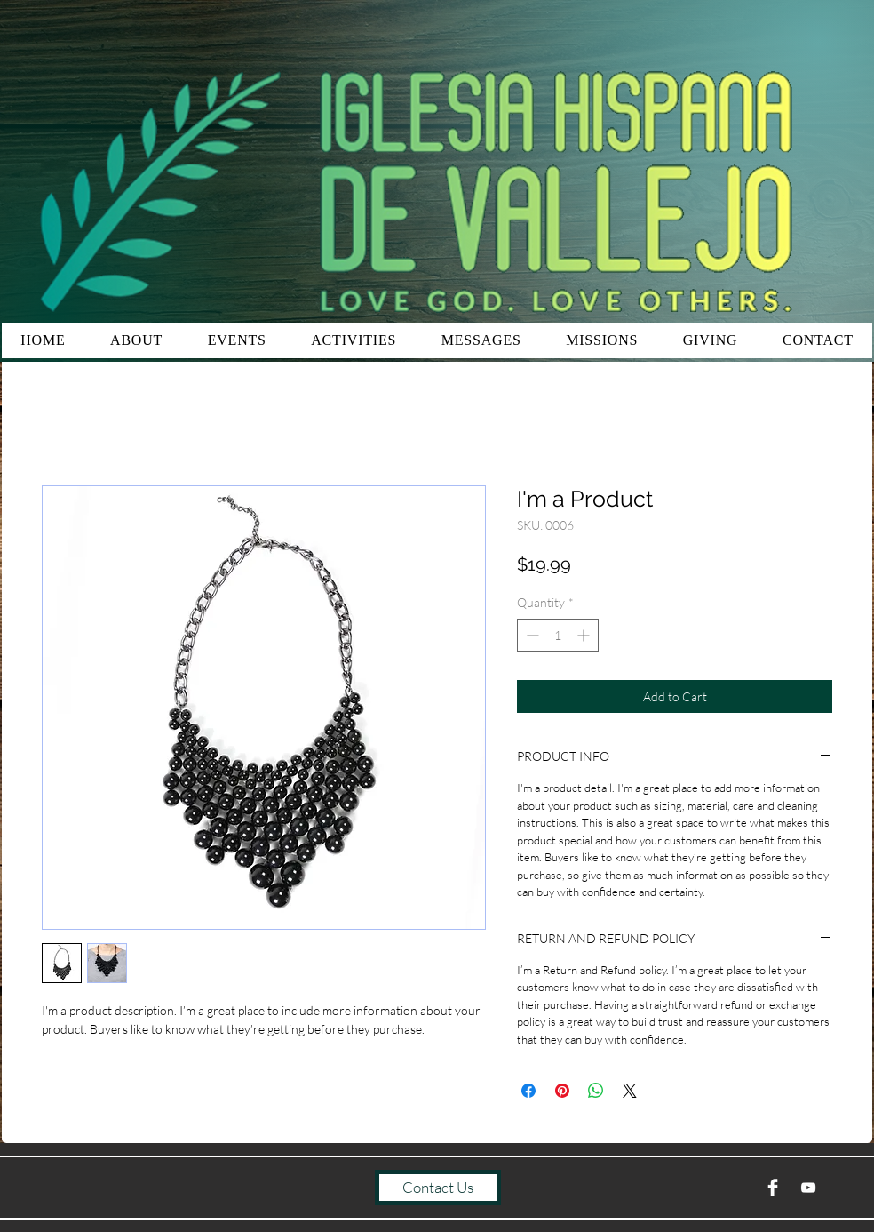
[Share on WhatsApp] (596, 1090)
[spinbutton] (558, 635)
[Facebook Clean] (773, 1187)
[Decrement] (531, 635)
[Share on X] (629, 1090)
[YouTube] (808, 1187)
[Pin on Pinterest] (562, 1090)
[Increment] (585, 635)
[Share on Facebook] (528, 1090)
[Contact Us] (438, 1187)
